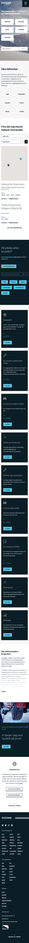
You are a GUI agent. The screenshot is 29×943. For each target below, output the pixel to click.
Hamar (11, 834)
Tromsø (19, 848)
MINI (10, 863)
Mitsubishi (12, 866)
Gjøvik (3, 854)
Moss (18, 834)
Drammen (4, 845)
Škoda (7, 111)
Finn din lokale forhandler (8, 916)
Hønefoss (12, 840)
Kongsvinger (13, 845)
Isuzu (3, 877)
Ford (3, 871)
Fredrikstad (5, 851)
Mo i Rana (12, 854)
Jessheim (12, 842)
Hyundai (7, 103)
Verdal (19, 854)
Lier (11, 848)
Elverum (4, 848)
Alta (3, 834)
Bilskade (4, 895)
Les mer (3, 691)
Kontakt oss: (5, 912)
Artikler (4, 903)
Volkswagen (12, 877)
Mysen (18, 837)
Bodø (3, 842)
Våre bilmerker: (6, 859)
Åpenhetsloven (5, 918)
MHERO (3, 882)
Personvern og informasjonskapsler (9, 921)
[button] (8, 165)
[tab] (1, 720)
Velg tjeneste (12, 141)
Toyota (11, 874)
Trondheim (20, 851)
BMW (3, 866)
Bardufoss (4, 840)
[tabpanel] (14, 737)
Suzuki (11, 871)
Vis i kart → (4, 198)
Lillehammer (13, 851)
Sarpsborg (20, 842)
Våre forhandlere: (7, 830)
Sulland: (4, 888)
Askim (3, 837)
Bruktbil (4, 897)
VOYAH (21, 111)
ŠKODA (6, 219)
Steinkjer (19, 845)
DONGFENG (21, 94)
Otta (18, 840)
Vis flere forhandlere (14, 228)
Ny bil (3, 892)
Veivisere (4, 906)
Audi (7, 94)
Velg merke (14, 136)
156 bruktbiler (9, 257)
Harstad (12, 837)
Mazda (22, 103)
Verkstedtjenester (6, 900)
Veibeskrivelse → (14, 198)
